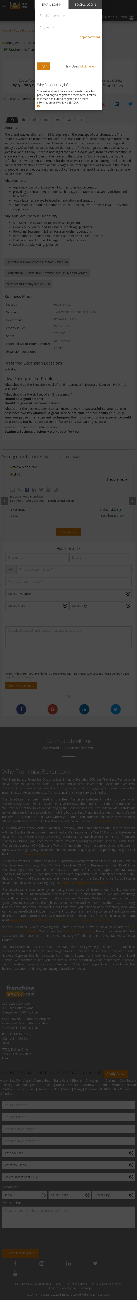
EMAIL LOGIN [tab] (52, 4)
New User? (79, 66)
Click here (87, 66)
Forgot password (89, 37)
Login (43, 66)
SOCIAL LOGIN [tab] (85, 4)
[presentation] (67, 50)
